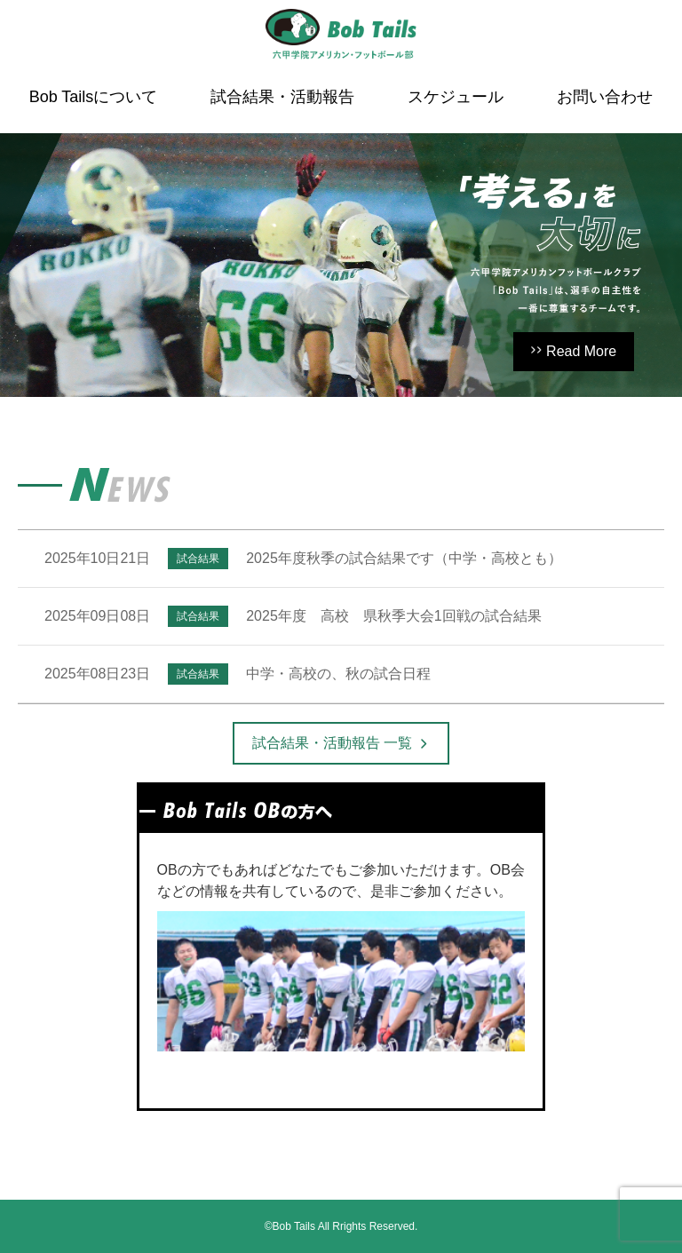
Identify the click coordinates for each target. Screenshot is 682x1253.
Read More (581, 351)
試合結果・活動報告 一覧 (332, 742)
